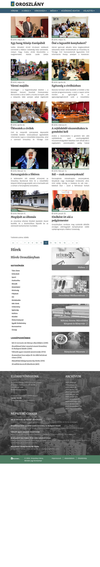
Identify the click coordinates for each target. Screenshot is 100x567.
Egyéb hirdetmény (19, 323)
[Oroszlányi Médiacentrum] (70, 287)
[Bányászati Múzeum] (70, 343)
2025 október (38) (72, 404)
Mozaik (14, 284)
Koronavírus (16, 326)
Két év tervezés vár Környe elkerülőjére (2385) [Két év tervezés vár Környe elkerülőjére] (30, 343)
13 (50, 243)
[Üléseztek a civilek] (29, 128)
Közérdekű (16, 287)
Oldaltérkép (82, 458)
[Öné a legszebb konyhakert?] (70, 43)
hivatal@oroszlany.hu (19, 390)
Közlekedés (16, 300)
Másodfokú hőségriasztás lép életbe (25, 446)
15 (60, 243)
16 (64, 243)
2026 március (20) (72, 392)
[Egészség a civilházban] (70, 85)
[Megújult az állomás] (29, 217)
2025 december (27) (72, 399)
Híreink (14, 11)
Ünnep (14, 330)
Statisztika (16, 280)
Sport (14, 277)
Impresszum (56, 458)
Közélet (15, 317)
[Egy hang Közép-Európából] (29, 43)
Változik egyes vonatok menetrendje (25, 432)
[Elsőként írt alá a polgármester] (70, 218)
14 (55, 243)
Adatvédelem (69, 458)
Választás (89, 11)
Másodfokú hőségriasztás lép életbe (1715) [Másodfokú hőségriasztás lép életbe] (28, 361)
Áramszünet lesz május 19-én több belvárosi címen (31, 438)
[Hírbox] (70, 259)
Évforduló (15, 274)
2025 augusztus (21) (72, 409)
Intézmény (16, 307)
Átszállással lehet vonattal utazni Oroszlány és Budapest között (36, 426)
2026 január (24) (71, 397)
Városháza (40, 11)
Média (54, 11)
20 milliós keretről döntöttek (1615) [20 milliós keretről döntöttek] (25, 364)
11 (41, 243)
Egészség (15, 310)
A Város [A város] (26, 11)
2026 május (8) (70, 387)
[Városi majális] (29, 85)
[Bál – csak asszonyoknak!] (70, 174)
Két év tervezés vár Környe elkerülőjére (26, 420)
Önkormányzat (18, 320)
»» (77, 243)
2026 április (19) (71, 390)
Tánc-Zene (16, 271)
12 (46, 243)
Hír (13, 297)
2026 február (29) (71, 394)
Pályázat (15, 294)
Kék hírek (15, 303)
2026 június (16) (71, 385)
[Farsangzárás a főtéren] (29, 174)
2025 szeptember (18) (73, 406)
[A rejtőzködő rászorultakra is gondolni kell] (70, 130)
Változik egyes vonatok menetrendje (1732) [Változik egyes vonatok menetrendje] (29, 352)
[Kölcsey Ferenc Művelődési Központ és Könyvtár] (70, 315)
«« (13, 243)
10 (37, 243)
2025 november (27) (72, 401)
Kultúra (15, 313)
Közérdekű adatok (70, 11)
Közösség (15, 290)
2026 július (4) (70, 382)
